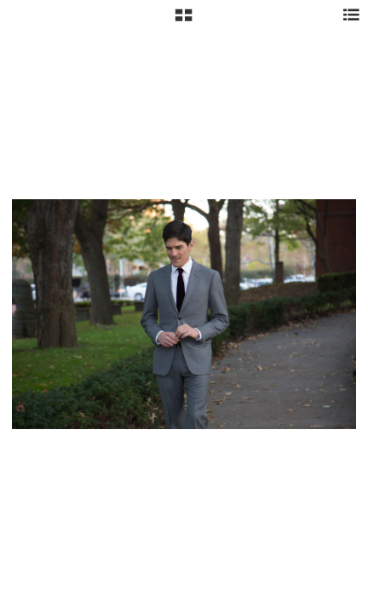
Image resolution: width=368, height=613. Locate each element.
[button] (183, 21)
